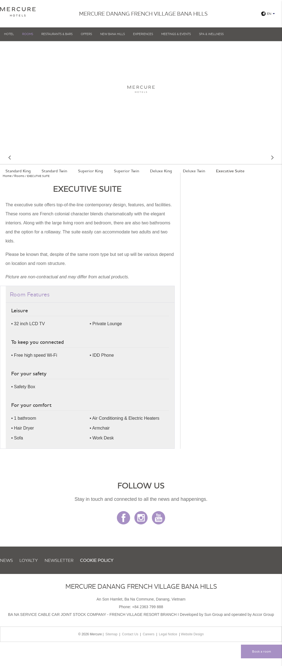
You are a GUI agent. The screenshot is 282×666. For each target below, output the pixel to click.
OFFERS (86, 34)
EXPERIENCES (143, 34)
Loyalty (28, 560)
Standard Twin (54, 171)
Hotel (9, 34)
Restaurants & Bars (57, 34)
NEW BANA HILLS (112, 34)
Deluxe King (161, 171)
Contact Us (130, 634)
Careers (148, 634)
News (6, 560)
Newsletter (59, 560)
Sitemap (111, 634)
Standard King (18, 171)
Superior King (90, 171)
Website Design (192, 634)
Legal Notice (168, 634)
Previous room (9, 157)
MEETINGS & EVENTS (176, 34)
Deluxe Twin (194, 171)
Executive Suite (230, 171)
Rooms (27, 34)
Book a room (261, 651)
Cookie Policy (96, 560)
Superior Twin (126, 171)
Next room (272, 157)
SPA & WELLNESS (211, 34)
